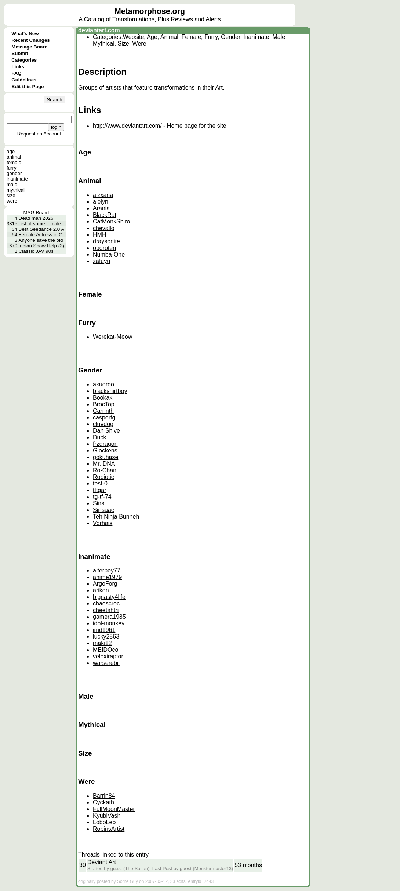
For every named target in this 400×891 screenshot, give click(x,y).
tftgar (99, 490)
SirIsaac (103, 510)
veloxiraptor (108, 656)
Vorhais (102, 523)
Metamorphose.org (149, 11)
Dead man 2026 (36, 218)
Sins (98, 503)
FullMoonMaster (114, 809)
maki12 (102, 643)
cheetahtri (106, 610)
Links (17, 66)
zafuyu (101, 261)
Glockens (105, 450)
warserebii (106, 663)
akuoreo (103, 384)
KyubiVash (106, 815)
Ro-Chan (104, 470)
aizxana (103, 195)
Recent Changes (30, 40)
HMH (99, 235)
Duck (99, 437)
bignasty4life (109, 597)
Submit (19, 53)
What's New (25, 33)
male (12, 184)
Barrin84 (104, 796)
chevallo (103, 228)
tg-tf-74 (102, 497)
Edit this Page (27, 86)
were (12, 201)
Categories (24, 60)
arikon (101, 590)
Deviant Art (101, 862)
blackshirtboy (110, 391)
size (11, 195)
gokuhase (105, 457)
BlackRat (104, 215)
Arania (101, 208)
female (14, 162)
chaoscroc (106, 603)
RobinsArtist (108, 829)
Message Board (29, 47)
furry (12, 168)
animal (14, 157)
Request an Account (39, 134)
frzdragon (105, 444)
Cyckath (103, 802)
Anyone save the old (41, 240)
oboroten (104, 248)
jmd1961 (104, 630)
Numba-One (109, 254)
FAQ (16, 73)
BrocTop (103, 404)
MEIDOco (105, 650)
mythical (16, 190)
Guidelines (23, 80)
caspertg (104, 417)
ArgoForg (105, 584)
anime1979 (107, 577)
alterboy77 (106, 570)
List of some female (40, 223)
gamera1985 (109, 617)
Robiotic (103, 477)
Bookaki (103, 397)
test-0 (100, 483)
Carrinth (103, 411)
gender (14, 173)
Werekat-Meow (112, 337)
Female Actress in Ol (41, 234)
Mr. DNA (104, 464)
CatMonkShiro (111, 221)
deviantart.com (99, 30)
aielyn (100, 202)
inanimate (17, 179)
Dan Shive (106, 431)
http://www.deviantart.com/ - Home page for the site (159, 126)
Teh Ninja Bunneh (116, 516)
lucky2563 (106, 636)
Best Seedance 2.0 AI (42, 229)
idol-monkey (108, 623)
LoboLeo (104, 822)
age (11, 151)
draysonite (106, 241)
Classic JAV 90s (36, 251)
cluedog (103, 424)
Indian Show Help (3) (41, 245)
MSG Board (36, 212)
